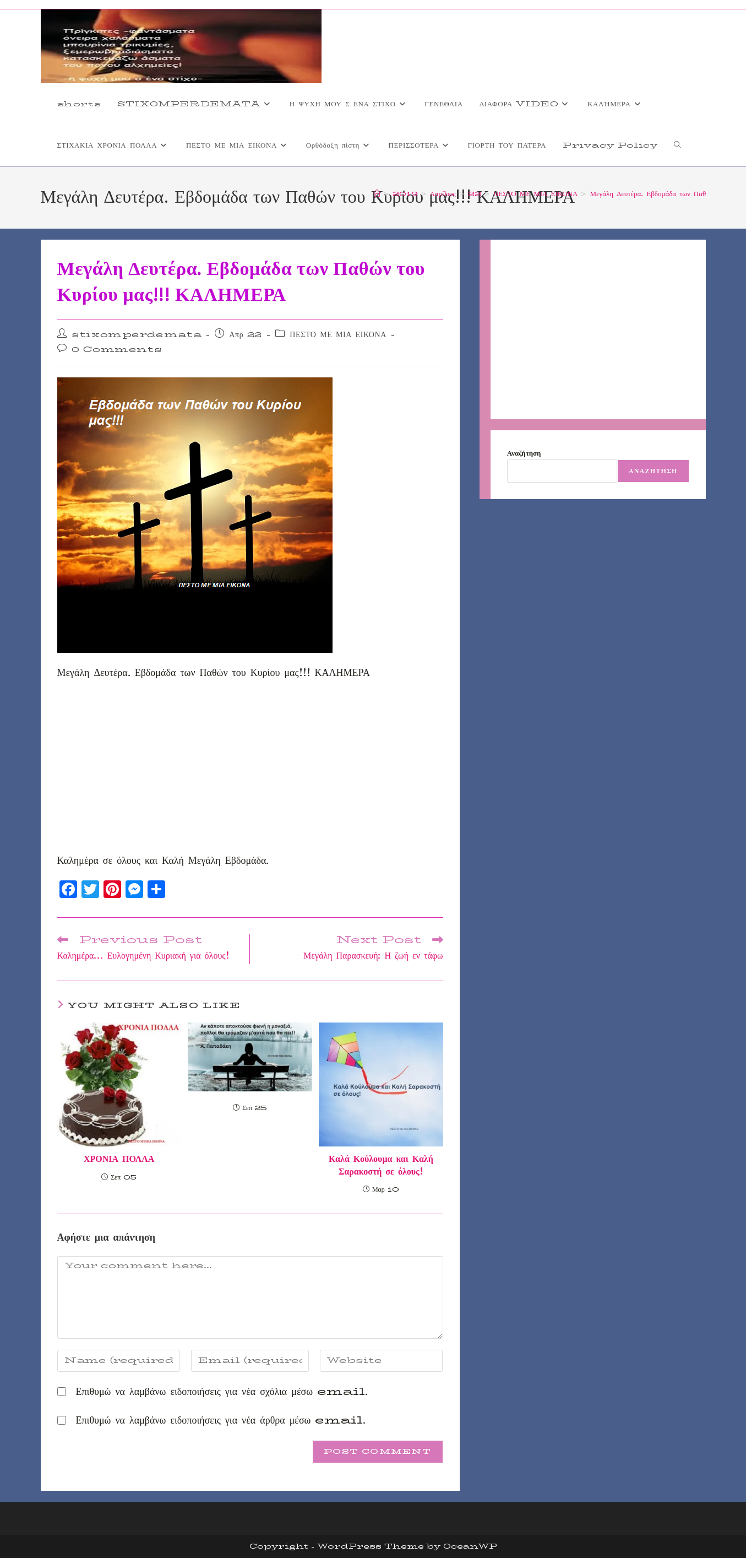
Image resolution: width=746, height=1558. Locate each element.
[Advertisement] (250, 770)
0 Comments (117, 349)
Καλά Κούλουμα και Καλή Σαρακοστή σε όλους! (381, 1165)
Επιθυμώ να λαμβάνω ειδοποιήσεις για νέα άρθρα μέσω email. (221, 1420)
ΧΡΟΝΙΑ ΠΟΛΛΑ (119, 1159)
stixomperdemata (137, 334)
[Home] (376, 193)
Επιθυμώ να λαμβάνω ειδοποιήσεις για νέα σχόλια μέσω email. (222, 1391)
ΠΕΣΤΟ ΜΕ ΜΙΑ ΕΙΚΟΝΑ (338, 334)
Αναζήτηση (524, 452)
